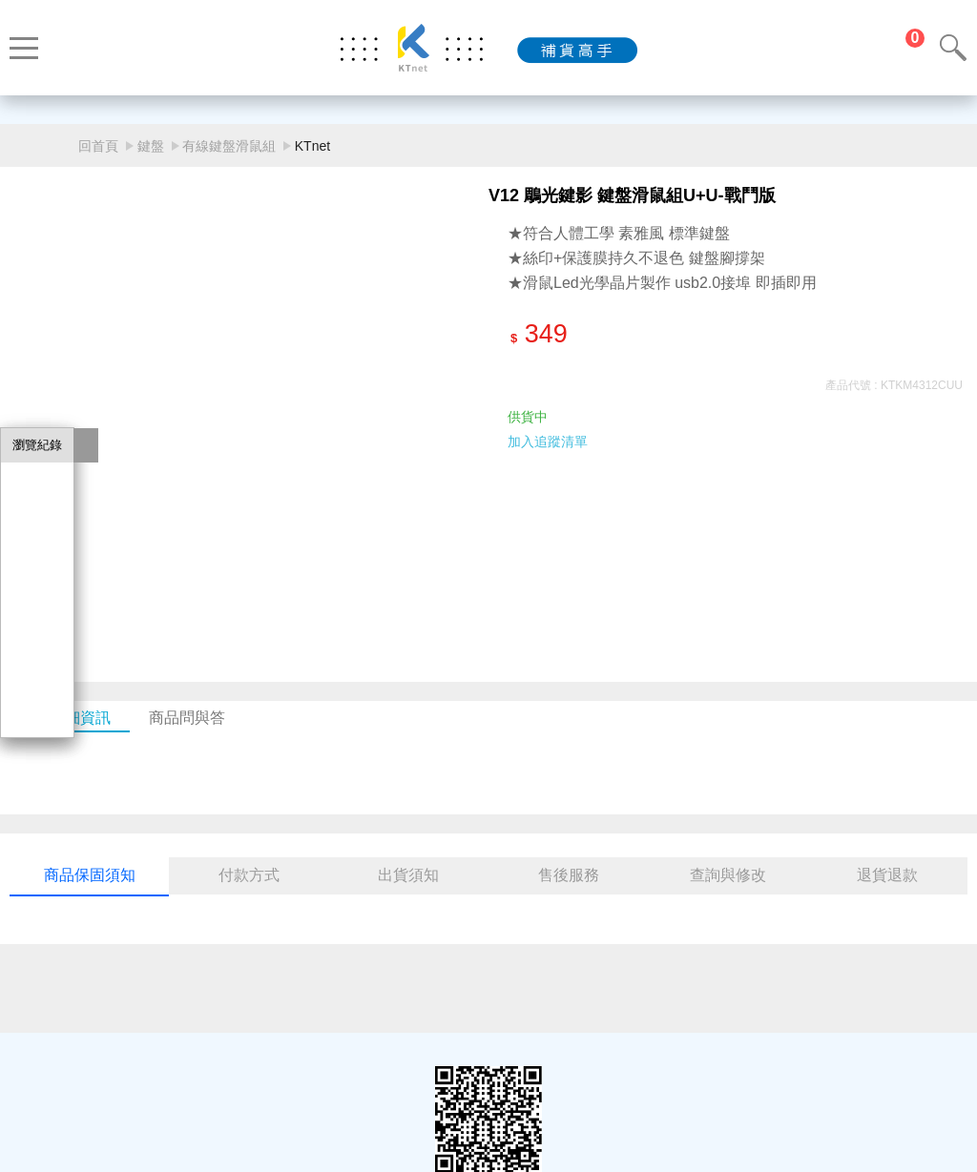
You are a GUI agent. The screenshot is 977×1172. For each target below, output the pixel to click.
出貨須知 (408, 875)
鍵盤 (150, 146)
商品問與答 (187, 717)
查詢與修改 (728, 875)
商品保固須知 (89, 875)
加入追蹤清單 (548, 441)
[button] (466, 572)
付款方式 (249, 875)
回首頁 (98, 146)
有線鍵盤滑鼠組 (229, 146)
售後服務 (568, 875)
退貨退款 (887, 875)
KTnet (312, 146)
